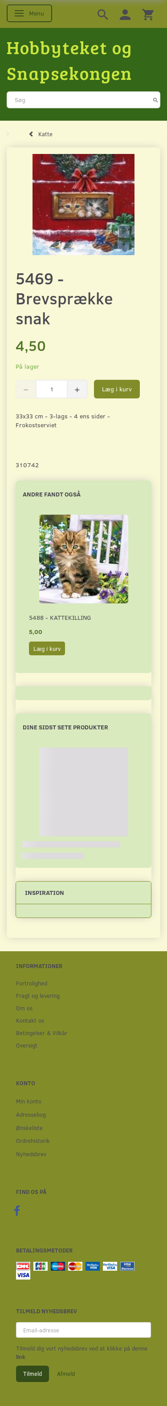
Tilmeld (32, 1374)
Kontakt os (30, 1020)
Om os (24, 1008)
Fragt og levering (38, 995)
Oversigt (26, 1045)
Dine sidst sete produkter (65, 727)
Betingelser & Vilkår (41, 1032)
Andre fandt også (52, 494)
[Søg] (155, 99)
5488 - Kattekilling (60, 617)
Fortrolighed (31, 983)
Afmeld (66, 1374)
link (20, 1357)
